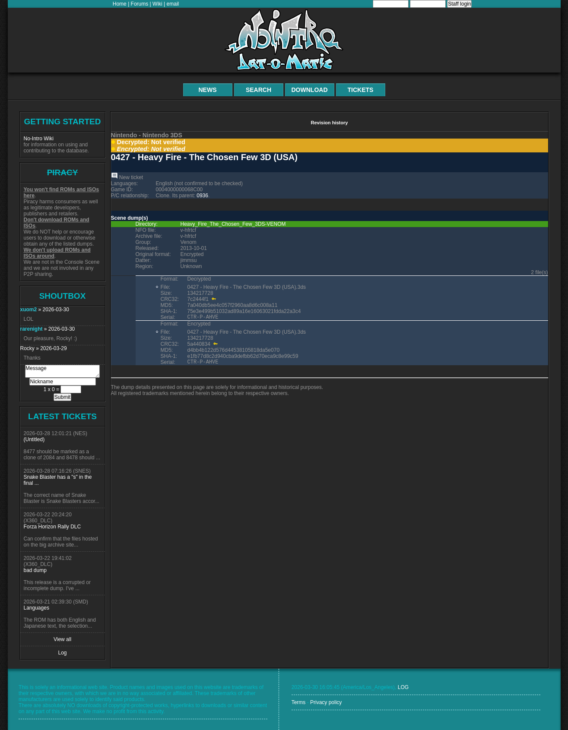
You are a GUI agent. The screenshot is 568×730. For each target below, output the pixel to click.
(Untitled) (34, 439)
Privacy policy (326, 702)
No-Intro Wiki (39, 139)
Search (258, 89)
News (208, 89)
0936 (202, 196)
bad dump (35, 570)
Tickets (361, 89)
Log (62, 653)
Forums (140, 4)
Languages (36, 608)
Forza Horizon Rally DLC (52, 527)
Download (310, 89)
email (173, 4)
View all (62, 639)
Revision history (329, 122)
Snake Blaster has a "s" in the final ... (58, 480)
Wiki (157, 4)
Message (62, 371)
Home (120, 4)
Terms (299, 702)
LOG (403, 687)
